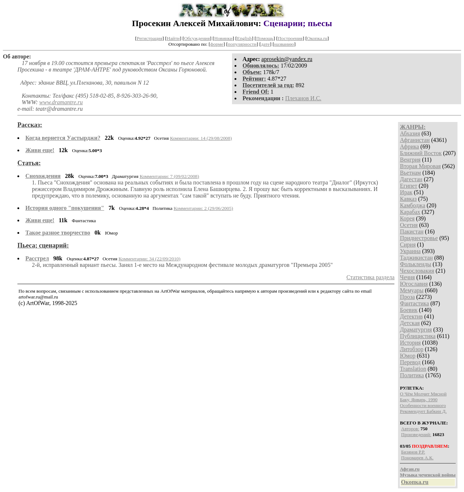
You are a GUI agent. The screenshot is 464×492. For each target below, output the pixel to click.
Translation (413, 369)
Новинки (223, 38)
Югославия (414, 284)
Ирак (406, 192)
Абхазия (410, 133)
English (244, 38)
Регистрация (149, 38)
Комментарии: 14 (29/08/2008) (201, 138)
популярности (242, 44)
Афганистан (415, 140)
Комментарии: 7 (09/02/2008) (169, 176)
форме (216, 44)
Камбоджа (412, 205)
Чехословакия (417, 271)
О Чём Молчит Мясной (423, 394)
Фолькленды (415, 264)
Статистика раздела (371, 277)
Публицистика (417, 336)
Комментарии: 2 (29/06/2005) (203, 208)
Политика (412, 375)
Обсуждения (197, 38)
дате (265, 44)
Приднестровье (419, 238)
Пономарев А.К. (417, 457)
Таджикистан (416, 258)
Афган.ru (409, 469)
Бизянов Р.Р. (413, 452)
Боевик (408, 310)
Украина (410, 251)
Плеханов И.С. (303, 98)
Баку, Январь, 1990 (418, 399)
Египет (408, 186)
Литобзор (411, 349)
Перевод (410, 362)
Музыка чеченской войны (427, 474)
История (410, 342)
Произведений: (416, 434)
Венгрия (410, 159)
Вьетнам (410, 173)
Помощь (264, 38)
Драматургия (416, 329)
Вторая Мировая (420, 166)
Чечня (407, 277)
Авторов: (410, 428)
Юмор (407, 356)
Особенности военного (423, 405)
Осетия (409, 225)
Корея (407, 218)
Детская (410, 323)
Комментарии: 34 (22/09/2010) (150, 258)
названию (284, 44)
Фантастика (414, 303)
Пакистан (411, 231)
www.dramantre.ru (61, 102)
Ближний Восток (421, 153)
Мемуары (411, 290)
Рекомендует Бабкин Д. (423, 411)
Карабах (410, 212)
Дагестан (411, 179)
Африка (409, 146)
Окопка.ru (317, 38)
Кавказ (408, 199)
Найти (173, 38)
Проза (407, 297)
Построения (290, 38)
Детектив (411, 316)
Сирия (407, 244)
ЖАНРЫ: (413, 127)
